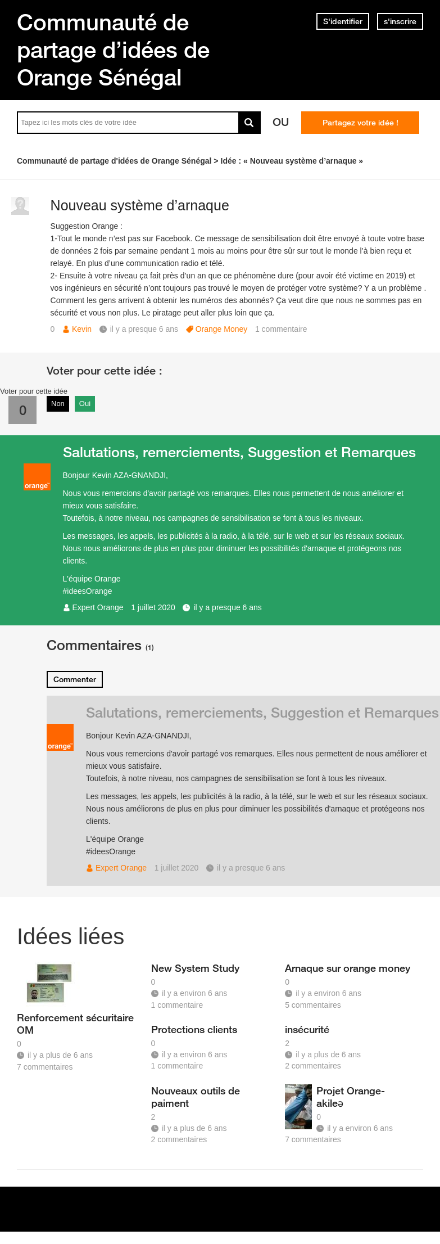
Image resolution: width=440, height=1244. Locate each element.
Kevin (82, 328)
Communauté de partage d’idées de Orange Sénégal (113, 49)
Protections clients (194, 1029)
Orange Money (222, 328)
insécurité (307, 1029)
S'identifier (342, 21)
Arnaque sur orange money (347, 968)
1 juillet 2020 (153, 607)
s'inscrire (400, 21)
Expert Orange (98, 607)
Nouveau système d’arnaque (140, 205)
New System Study (195, 968)
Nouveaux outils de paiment (195, 1096)
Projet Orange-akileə (350, 1096)
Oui (84, 403)
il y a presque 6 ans (227, 607)
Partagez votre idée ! (360, 123)
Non (58, 403)
